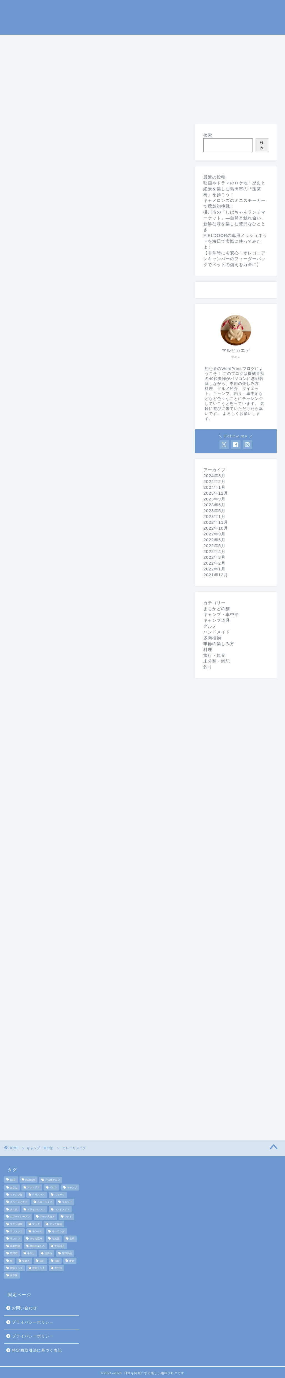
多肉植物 (212, 637)
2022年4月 (214, 551)
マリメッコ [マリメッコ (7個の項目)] (16, 1231)
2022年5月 (214, 545)
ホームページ (27, 41)
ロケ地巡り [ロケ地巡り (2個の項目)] (36, 1238)
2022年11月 (215, 522)
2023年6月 (214, 504)
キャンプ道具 (125, 41)
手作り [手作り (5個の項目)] (31, 1253)
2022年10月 (215, 528)
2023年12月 (215, 493)
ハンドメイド (149, 54)
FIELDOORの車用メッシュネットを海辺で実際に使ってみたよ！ (235, 241)
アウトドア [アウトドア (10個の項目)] (33, 1187)
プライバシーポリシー (33, 1322)
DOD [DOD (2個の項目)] (13, 1180)
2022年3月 (214, 557)
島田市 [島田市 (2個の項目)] (14, 1253)
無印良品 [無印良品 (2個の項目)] (67, 1253)
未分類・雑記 (193, 54)
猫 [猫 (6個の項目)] (11, 1260)
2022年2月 (214, 563)
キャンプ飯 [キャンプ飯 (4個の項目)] (16, 1194)
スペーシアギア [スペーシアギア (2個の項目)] (19, 1202)
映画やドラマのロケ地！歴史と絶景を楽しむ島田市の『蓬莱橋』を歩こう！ (234, 189)
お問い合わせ (24, 1308)
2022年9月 (214, 534)
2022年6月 (214, 539)
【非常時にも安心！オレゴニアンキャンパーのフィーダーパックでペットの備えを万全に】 (234, 258)
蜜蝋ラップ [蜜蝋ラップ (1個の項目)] (16, 1268)
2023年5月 (214, 510)
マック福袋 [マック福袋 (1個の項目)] (55, 1224)
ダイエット (107, 54)
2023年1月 (214, 516)
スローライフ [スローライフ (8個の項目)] (44, 1202)
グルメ (258, 41)
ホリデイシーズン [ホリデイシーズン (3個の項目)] (20, 1217)
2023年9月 (214, 499)
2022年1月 (214, 569)
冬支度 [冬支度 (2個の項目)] (55, 1238)
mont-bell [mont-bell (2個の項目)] (30, 1180)
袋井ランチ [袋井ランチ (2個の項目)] (38, 1268)
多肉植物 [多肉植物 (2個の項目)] (15, 1246)
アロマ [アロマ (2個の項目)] (53, 1187)
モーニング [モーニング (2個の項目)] (58, 1231)
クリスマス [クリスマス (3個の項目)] (38, 1194)
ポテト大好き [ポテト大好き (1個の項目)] (47, 1217)
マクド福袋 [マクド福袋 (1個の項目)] (16, 1224)
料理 (232, 41)
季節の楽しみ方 (195, 41)
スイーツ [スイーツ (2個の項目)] (59, 1194)
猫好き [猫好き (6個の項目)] (26, 1260)
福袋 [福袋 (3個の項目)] (56, 1260)
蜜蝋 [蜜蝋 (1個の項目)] (71, 1260)
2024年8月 (214, 475)
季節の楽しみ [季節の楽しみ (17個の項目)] (37, 1246)
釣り (159, 41)
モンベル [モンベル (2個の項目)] (37, 1231)
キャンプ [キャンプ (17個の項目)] (72, 1187)
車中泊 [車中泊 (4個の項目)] (58, 1268)
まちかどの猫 (66, 54)
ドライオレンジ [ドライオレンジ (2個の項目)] (36, 1209)
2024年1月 (214, 487)
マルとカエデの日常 (143, 16)
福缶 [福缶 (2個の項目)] (41, 1260)
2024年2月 (214, 481)
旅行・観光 (25, 54)
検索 (207, 135)
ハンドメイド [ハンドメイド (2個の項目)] (61, 1209)
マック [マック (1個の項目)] (36, 1224)
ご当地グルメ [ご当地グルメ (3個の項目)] (52, 1180)
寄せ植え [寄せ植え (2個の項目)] (59, 1246)
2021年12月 (215, 574)
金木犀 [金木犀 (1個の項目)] (14, 1275)
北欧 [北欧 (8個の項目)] (71, 1238)
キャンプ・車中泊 (76, 41)
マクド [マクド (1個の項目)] (68, 1217)
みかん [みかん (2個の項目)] (14, 1187)
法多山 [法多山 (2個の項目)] (48, 1253)
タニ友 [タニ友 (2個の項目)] (14, 1209)
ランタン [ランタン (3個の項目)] (15, 1238)
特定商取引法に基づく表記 (37, 1350)
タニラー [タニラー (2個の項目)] (67, 1202)
